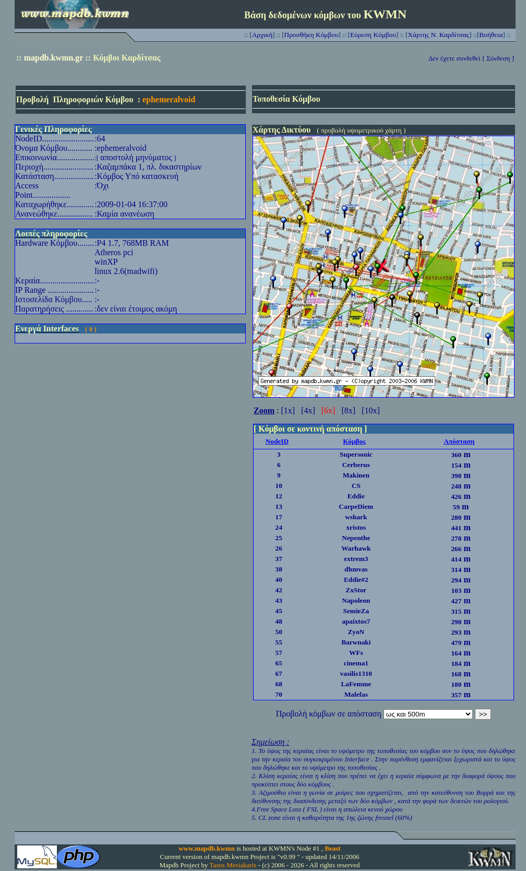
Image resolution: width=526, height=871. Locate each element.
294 (456, 580)
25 (279, 538)
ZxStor (355, 590)
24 (279, 527)
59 (456, 507)
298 (456, 622)
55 (279, 642)
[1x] (288, 410)
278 (456, 538)
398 (456, 476)
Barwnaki (355, 642)
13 (279, 506)
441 (456, 528)
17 (279, 517)
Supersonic (356, 454)
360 (456, 455)
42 (279, 590)
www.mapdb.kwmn (206, 848)
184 (456, 663)
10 (279, 486)
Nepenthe (356, 538)
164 (456, 653)
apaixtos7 (356, 621)
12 (279, 496)
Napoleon (356, 600)
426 (456, 496)
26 (279, 548)
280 (456, 517)
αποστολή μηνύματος (136, 157)
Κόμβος (354, 441)
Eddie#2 (356, 579)
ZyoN (356, 632)
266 (456, 549)
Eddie (356, 496)
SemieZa (356, 611)
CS (356, 486)
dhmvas (355, 569)
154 (456, 465)
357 (456, 695)
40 (279, 579)
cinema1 (356, 663)
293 (456, 632)
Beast (332, 848)
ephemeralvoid (168, 99)
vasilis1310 (356, 673)
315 (456, 611)
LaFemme (356, 684)
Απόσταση (459, 441)
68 (279, 684)
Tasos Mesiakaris (233, 865)
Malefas (356, 694)
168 (456, 674)
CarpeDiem (356, 506)
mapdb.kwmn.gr (53, 57)
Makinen (356, 475)
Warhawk (355, 548)
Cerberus (356, 465)
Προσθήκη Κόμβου (311, 35)
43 (279, 600)
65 (279, 663)
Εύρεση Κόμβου (373, 35)
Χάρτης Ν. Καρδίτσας (438, 35)
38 (279, 569)
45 (279, 611)
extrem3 (356, 559)
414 (456, 559)
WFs (356, 653)
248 (456, 486)
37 (279, 559)
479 (456, 643)
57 (279, 653)
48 (279, 621)
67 (279, 673)
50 (279, 632)
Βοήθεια (491, 35)
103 (456, 590)
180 (456, 684)
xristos (356, 527)
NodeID (277, 441)
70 (279, 694)
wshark (356, 517)
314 (456, 570)
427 (456, 601)
